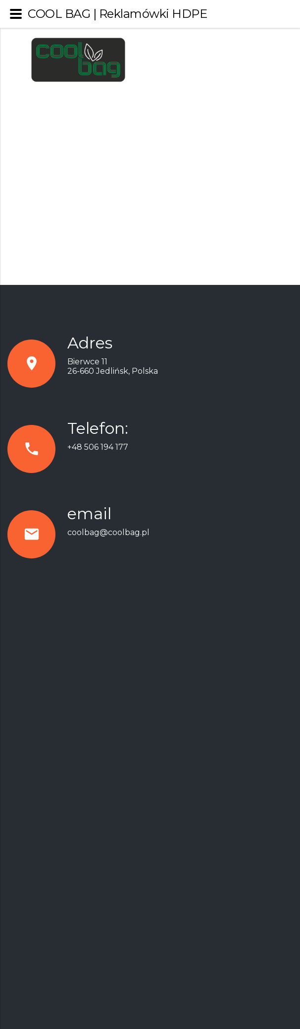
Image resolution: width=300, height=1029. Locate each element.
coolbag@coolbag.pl (108, 532)
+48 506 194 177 (97, 447)
